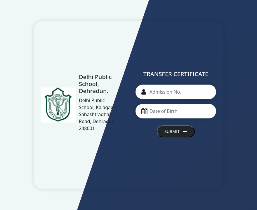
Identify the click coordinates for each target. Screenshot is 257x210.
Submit (175, 131)
